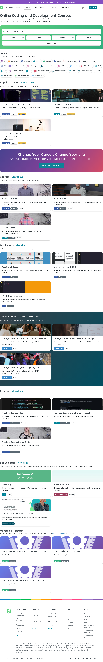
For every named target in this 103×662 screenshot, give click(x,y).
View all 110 (17, 391)
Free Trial (93, 8)
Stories (70, 623)
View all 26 (23, 463)
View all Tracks (28, 82)
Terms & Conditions (12, 658)
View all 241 (21, 245)
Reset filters (51, 43)
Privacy (22, 658)
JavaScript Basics (53, 614)
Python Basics (52, 621)
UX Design (19, 631)
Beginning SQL (36, 621)
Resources (66, 8)
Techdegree (39, 8)
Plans (18, 8)
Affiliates (87, 616)
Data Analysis (20, 629)
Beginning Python (37, 619)
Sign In (83, 8)
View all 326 (17, 177)
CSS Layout (51, 625)
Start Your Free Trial (51, 165)
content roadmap (58, 533)
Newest (12, 37)
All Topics (88, 37)
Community (53, 8)
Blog (69, 616)
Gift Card (71, 629)
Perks (86, 620)
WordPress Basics (69, 2)
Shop (86, 623)
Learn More (33, 317)
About (70, 614)
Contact (70, 625)
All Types (38, 37)
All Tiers (62, 37)
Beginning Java (37, 625)
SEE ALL (19, 636)
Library (27, 8)
